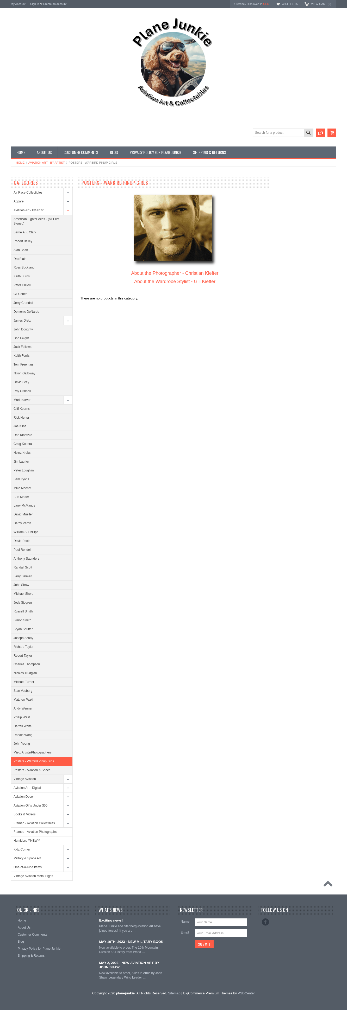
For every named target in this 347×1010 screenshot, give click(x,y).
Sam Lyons (21, 479)
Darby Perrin (22, 523)
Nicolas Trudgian (25, 673)
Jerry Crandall (23, 303)
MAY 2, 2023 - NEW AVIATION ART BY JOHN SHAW (129, 965)
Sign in (34, 3)
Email (185, 932)
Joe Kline (20, 426)
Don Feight (21, 338)
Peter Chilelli (22, 285)
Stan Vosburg (23, 691)
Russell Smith (23, 611)
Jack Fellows (23, 347)
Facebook (265, 922)
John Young (22, 743)
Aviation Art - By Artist (46, 162)
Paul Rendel (22, 550)
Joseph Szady (23, 638)
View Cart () (321, 3)
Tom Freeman (23, 364)
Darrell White (23, 726)
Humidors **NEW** (27, 840)
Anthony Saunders (26, 558)
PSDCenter (246, 993)
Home (20, 162)
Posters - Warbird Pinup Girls (34, 761)
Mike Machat (22, 488)
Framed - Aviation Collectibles (34, 823)
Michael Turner (24, 682)
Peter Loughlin (24, 470)
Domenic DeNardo (26, 312)
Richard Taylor (23, 647)
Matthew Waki (23, 699)
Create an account (54, 3)
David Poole (22, 541)
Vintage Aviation (25, 779)
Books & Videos (25, 814)
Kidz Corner (22, 849)
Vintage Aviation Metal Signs (33, 876)
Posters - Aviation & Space (32, 770)
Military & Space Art (27, 858)
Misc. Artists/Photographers (33, 752)
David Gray (21, 382)
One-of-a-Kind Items (28, 867)
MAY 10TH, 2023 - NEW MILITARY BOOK (131, 942)
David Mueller (23, 514)
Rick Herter (21, 417)
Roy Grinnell (22, 391)
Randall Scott (23, 567)
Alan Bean (21, 250)
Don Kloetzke (23, 435)
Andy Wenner (23, 708)
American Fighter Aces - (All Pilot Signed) (36, 221)
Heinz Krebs (22, 453)
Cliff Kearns (22, 409)
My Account (18, 3)
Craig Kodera (23, 444)
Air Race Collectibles (28, 192)
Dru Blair (20, 259)
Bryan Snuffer (23, 629)
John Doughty (23, 329)
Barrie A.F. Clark (25, 232)
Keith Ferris (21, 355)
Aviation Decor (24, 796)
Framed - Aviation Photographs (35, 832)
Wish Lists (290, 3)
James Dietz (22, 320)
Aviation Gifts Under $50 (30, 805)
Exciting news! (111, 920)
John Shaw (21, 585)
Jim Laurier (21, 461)
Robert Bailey (23, 241)
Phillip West (22, 717)
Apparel (19, 201)
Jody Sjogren (23, 602)
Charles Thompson (27, 664)
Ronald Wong (23, 735)
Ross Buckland (24, 267)
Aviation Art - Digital (27, 788)
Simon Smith (22, 620)
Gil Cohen (20, 294)
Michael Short (23, 594)
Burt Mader (21, 497)
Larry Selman (23, 576)
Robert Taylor (23, 655)
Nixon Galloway (24, 373)
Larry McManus (24, 505)
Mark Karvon (22, 400)
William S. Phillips (26, 532)
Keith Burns (22, 276)
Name (185, 921)
